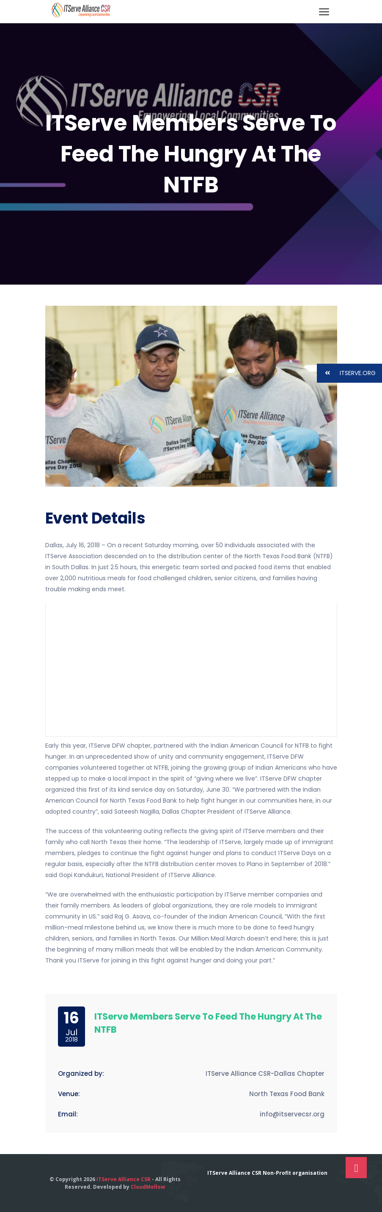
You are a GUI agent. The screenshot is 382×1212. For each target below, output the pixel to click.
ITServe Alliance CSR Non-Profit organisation (267, 1172)
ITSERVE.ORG (346, 373)
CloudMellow (148, 1186)
